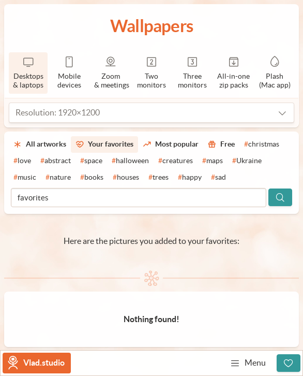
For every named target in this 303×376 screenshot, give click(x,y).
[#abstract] (55, 161)
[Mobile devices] (69, 73)
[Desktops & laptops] (28, 73)
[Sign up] (288, 363)
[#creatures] (176, 161)
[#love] (22, 161)
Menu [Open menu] (248, 363)
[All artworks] (40, 144)
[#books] (91, 177)
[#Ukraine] (247, 161)
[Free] (221, 144)
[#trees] (158, 177)
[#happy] (189, 177)
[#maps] (213, 161)
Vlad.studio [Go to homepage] (44, 362)
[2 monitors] (151, 73)
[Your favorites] (104, 144)
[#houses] (126, 177)
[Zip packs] (233, 73)
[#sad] (218, 177)
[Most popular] (170, 144)
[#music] (25, 177)
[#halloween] (130, 161)
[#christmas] (261, 144)
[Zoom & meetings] (110, 73)
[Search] (280, 197)
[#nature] (58, 177)
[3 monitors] (192, 73)
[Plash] (274, 73)
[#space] (91, 161)
